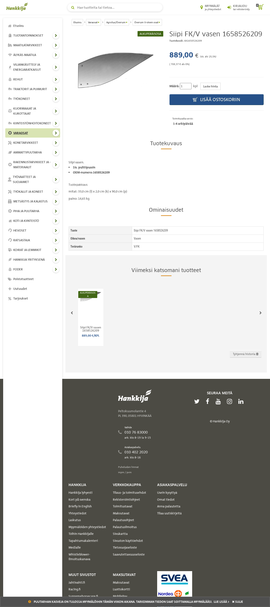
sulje (237, 602)
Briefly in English (80, 506)
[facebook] (208, 401)
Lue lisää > (221, 602)
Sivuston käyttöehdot (128, 541)
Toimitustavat (122, 506)
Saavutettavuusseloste (129, 554)
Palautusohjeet (123, 520)
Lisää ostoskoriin (216, 99)
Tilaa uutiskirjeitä (169, 513)
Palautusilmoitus (125, 527)
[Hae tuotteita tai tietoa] (115, 7)
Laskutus (75, 520)
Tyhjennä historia (245, 354)
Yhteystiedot (77, 513)
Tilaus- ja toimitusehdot (129, 492)
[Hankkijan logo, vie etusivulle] (18, 7)
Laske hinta (210, 86)
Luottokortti (121, 589)
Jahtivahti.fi (77, 582)
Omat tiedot (166, 499)
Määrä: (174, 86)
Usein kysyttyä (167, 492)
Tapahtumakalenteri (83, 541)
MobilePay (120, 596)
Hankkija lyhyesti (80, 492)
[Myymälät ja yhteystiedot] (210, 7)
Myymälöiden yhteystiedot (87, 527)
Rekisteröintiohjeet (126, 499)
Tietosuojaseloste (125, 547)
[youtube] (219, 401)
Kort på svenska (79, 499)
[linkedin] (242, 401)
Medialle (75, 547)
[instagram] (230, 401)
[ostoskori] (260, 7)
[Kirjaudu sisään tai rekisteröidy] (238, 7)
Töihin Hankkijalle (81, 534)
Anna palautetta (168, 506)
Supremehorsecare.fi (83, 596)
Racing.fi (75, 589)
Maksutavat (121, 513)
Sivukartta (120, 534)
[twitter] (198, 401)
